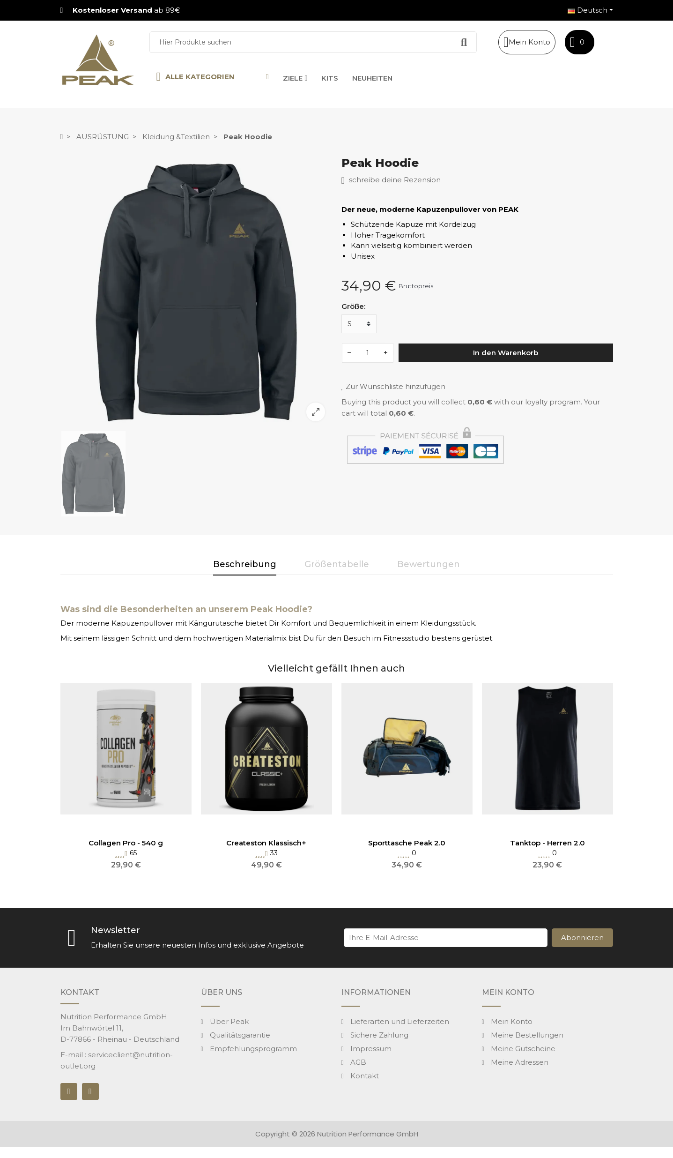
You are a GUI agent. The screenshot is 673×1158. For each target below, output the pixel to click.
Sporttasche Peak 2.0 (406, 842)
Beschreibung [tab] (244, 564)
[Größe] (359, 323)
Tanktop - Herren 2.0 (547, 842)
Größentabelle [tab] (336, 564)
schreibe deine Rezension (391, 180)
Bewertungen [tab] (428, 564)
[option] (196, 292)
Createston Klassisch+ (266, 842)
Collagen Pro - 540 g (126, 842)
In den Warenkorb (505, 352)
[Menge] (367, 353)
